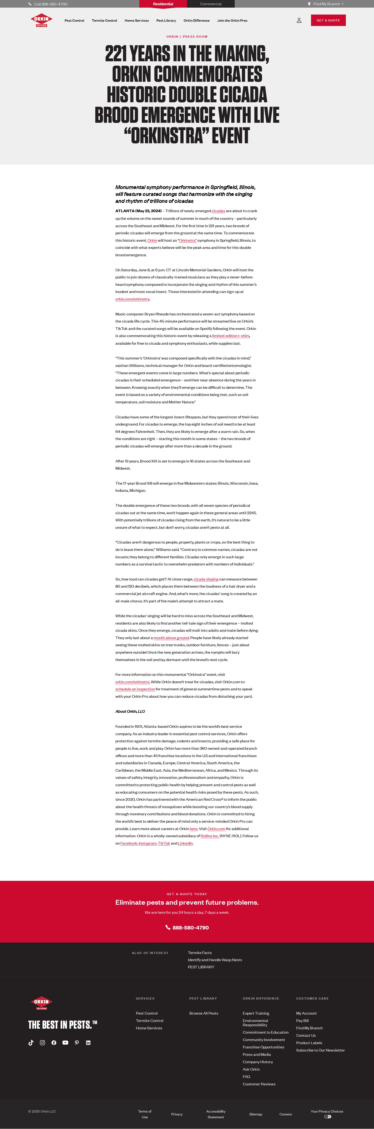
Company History (258, 1061)
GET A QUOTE (328, 19)
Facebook (128, 843)
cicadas (218, 210)
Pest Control (147, 1013)
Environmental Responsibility (255, 1022)
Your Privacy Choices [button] (328, 1113)
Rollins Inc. (210, 835)
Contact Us (306, 1035)
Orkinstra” (188, 240)
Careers (286, 1113)
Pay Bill (302, 1020)
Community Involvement (264, 1039)
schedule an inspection (135, 688)
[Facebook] (54, 1042)
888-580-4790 (187, 927)
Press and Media (257, 1054)
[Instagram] (42, 1042)
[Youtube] (65, 1042)
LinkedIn (185, 843)
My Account (306, 1013)
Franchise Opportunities (263, 1046)
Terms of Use (144, 1113)
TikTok (164, 843)
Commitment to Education (266, 1032)
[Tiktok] (31, 1042)
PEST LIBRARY (201, 966)
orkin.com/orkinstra (132, 298)
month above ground (171, 637)
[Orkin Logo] (41, 20)
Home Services (149, 1027)
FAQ (246, 1076)
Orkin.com (216, 828)
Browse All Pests (203, 1013)
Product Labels (309, 1042)
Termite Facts (200, 952)
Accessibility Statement (215, 1113)
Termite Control (149, 1020)
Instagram (147, 843)
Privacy (176, 1113)
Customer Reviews (259, 1083)
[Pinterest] (77, 1042)
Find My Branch (309, 1027)
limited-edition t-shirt (230, 335)
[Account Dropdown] (299, 20)
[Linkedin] (88, 1042)
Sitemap (255, 1113)
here (193, 828)
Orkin (152, 240)
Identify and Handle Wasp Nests (215, 959)
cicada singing (206, 578)
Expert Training (256, 1013)
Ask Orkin (251, 1069)
